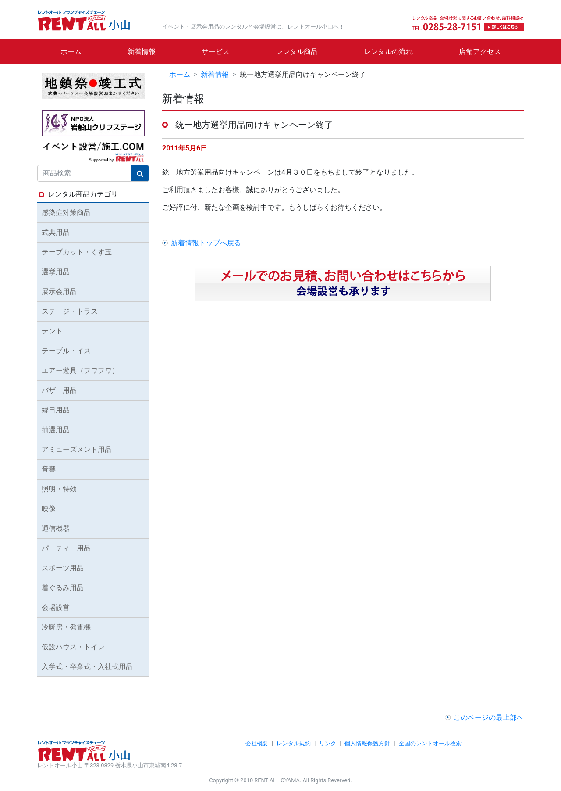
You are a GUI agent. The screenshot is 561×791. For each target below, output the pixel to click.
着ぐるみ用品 (63, 587)
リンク (327, 743)
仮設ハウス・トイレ (73, 647)
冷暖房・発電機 (66, 627)
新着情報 (142, 51)
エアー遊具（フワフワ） (80, 370)
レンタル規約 (294, 743)
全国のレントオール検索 (430, 743)
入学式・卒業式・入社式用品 (87, 666)
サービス (216, 51)
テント (52, 331)
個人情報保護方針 (367, 743)
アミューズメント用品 (77, 449)
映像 (49, 509)
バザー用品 (59, 390)
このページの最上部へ (489, 717)
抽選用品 (56, 430)
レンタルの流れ (388, 51)
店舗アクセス (480, 51)
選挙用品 (56, 272)
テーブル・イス (66, 351)
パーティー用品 (66, 548)
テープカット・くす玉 (77, 252)
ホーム (71, 51)
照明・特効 (59, 489)
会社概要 (256, 743)
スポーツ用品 (63, 568)
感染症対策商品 (66, 212)
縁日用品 (56, 410)
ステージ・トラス (70, 311)
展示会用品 (59, 291)
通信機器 (56, 528)
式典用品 (56, 232)
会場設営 (56, 607)
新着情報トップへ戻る (206, 243)
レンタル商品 (297, 51)
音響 (49, 469)
